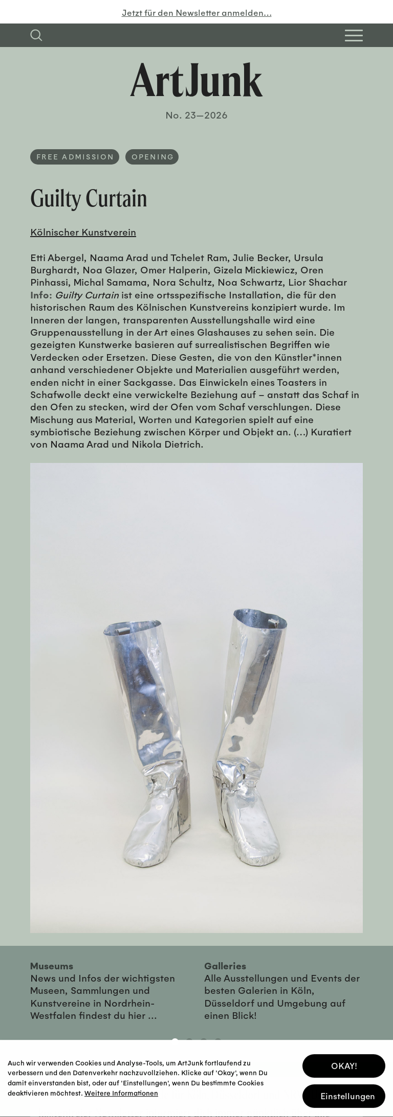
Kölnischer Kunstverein (83, 231)
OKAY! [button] (344, 1063)
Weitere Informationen (121, 1090)
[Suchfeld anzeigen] (36, 35)
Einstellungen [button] (347, 1093)
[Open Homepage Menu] (354, 35)
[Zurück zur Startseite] (196, 79)
